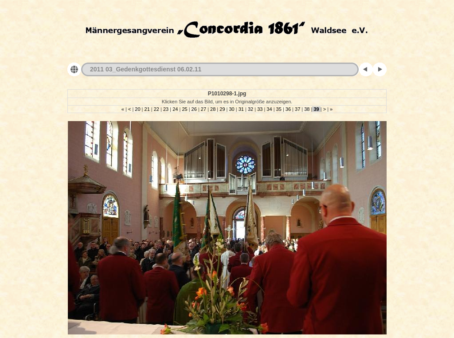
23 (166, 109)
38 (307, 109)
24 (175, 109)
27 (203, 109)
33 (260, 109)
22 (156, 109)
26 (194, 109)
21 (147, 109)
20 (137, 109)
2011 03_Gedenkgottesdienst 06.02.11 (145, 69)
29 (222, 109)
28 (213, 109)
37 (297, 109)
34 (269, 109)
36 (288, 109)
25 (184, 109)
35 (279, 109)
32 (250, 109)
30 (231, 109)
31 (241, 109)
